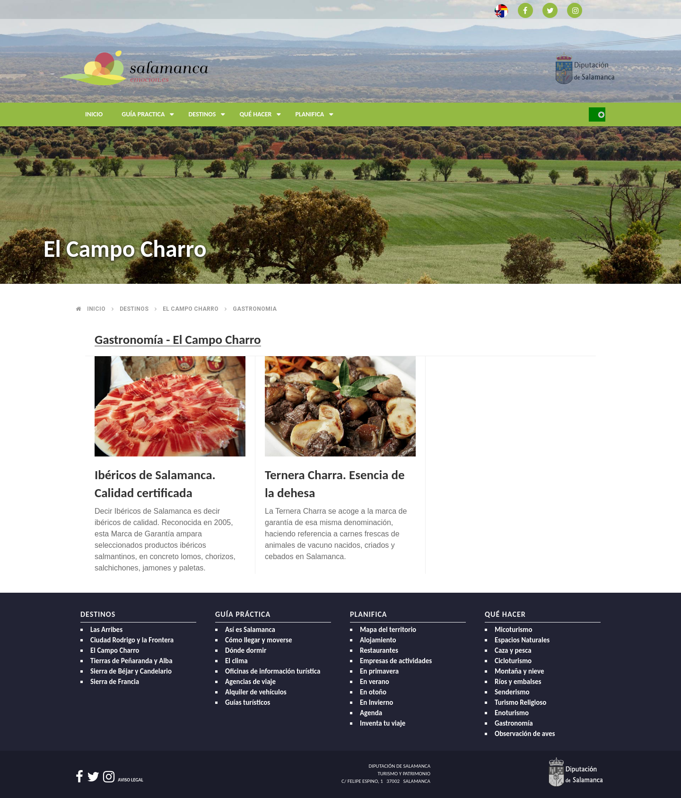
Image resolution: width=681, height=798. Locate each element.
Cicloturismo (513, 661)
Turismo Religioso (520, 702)
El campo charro (190, 309)
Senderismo (512, 692)
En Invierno (376, 702)
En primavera (379, 671)
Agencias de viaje (250, 681)
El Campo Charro (114, 650)
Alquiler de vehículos (256, 692)
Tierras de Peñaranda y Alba (131, 661)
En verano (374, 681)
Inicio (94, 114)
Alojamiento (378, 640)
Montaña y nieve (519, 671)
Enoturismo (512, 713)
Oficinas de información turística (272, 671)
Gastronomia (255, 309)
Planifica (316, 114)
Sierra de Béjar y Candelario (131, 671)
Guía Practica (150, 114)
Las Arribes (106, 629)
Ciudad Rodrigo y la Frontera (132, 640)
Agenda (371, 713)
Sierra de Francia (114, 681)
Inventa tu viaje (382, 723)
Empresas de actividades (396, 661)
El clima (236, 661)
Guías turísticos (247, 702)
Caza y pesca (513, 650)
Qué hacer (262, 114)
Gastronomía (514, 723)
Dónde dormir (245, 650)
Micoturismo (514, 629)
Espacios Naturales (522, 640)
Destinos (209, 114)
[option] (340, 142)
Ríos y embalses (518, 681)
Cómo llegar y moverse (258, 640)
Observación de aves (525, 733)
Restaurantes (379, 650)
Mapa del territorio (388, 629)
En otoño (373, 692)
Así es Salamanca (250, 629)
